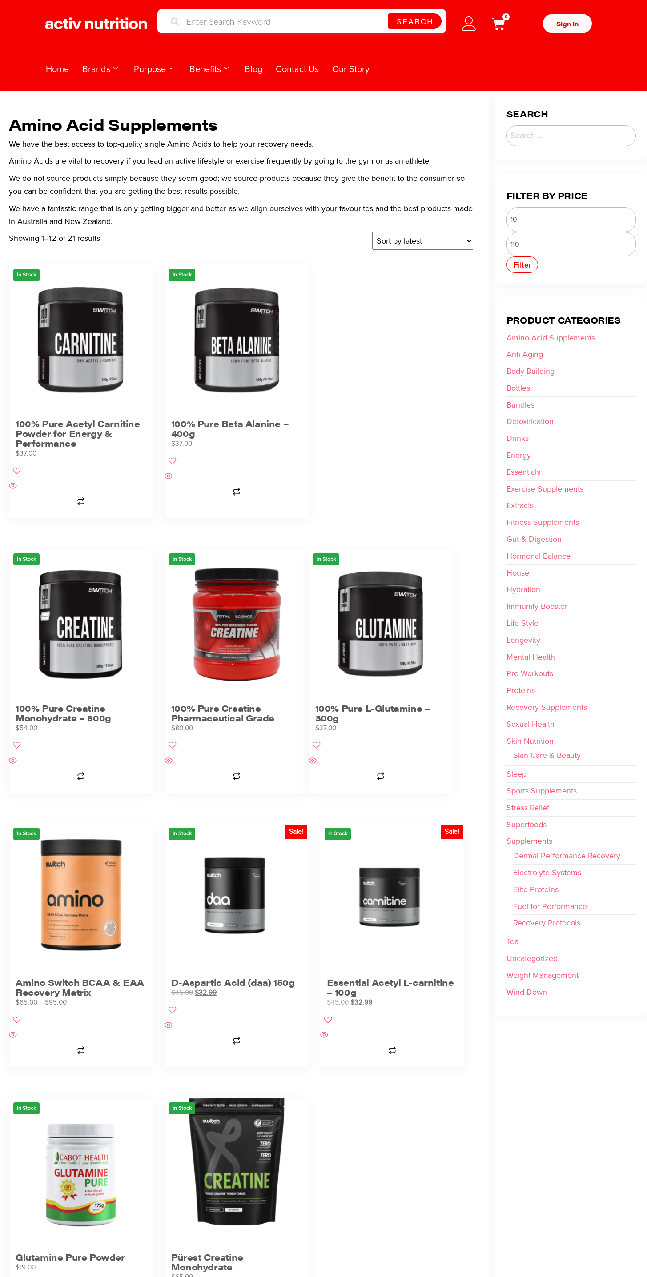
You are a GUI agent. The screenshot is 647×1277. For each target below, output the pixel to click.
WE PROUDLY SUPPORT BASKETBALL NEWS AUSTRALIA (323, 1083)
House (517, 573)
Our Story (351, 69)
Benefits (209, 69)
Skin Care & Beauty (547, 755)
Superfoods (526, 824)
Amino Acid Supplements (550, 338)
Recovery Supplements (546, 707)
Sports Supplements (541, 791)
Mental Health (530, 657)
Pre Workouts (529, 673)
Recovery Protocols (546, 923)
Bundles (520, 405)
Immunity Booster (536, 606)
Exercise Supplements (544, 489)
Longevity (523, 640)
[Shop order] (422, 241)
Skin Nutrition (530, 741)
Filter (522, 264)
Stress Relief (527, 807)
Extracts (520, 505)
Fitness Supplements (542, 522)
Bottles (518, 388)
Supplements (529, 841)
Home (57, 69)
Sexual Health (530, 724)
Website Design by (524, 1252)
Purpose (153, 69)
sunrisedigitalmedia (577, 1252)
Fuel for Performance (550, 906)
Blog (253, 69)
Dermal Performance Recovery (566, 855)
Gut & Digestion (534, 539)
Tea (512, 941)
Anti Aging (524, 354)
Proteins (520, 690)
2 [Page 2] (238, 1012)
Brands (100, 69)
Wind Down (526, 992)
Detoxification (530, 421)
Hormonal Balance (538, 556)
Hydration (523, 589)
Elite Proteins (536, 889)
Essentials (523, 472)
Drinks (517, 438)
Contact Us (297, 69)
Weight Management (542, 975)
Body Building (530, 371)
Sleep (516, 774)
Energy (518, 455)
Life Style (522, 623)
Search (415, 21)
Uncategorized (532, 958)
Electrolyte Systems (547, 872)
